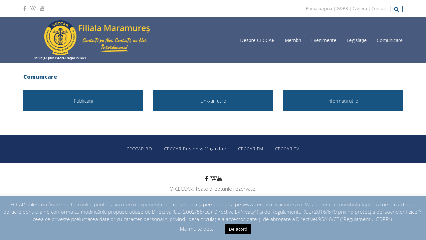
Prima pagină (319, 8)
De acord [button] (238, 229)
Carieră (359, 8)
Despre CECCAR (257, 40)
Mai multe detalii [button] (198, 228)
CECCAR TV (287, 149)
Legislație (356, 40)
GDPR (342, 8)
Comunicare (390, 40)
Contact (379, 8)
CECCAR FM (250, 149)
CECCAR (184, 188)
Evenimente (323, 40)
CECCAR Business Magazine (195, 149)
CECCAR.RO (139, 149)
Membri (293, 40)
